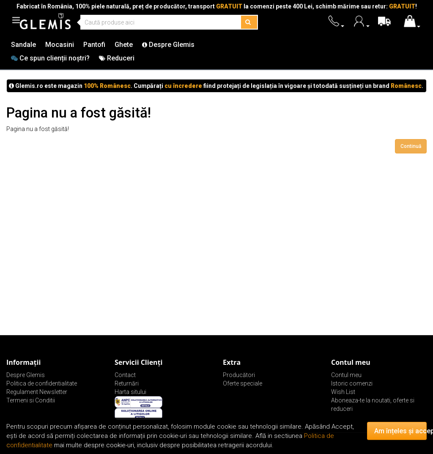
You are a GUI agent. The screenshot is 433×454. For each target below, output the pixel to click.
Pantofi (94, 45)
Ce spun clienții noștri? (50, 58)
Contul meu (346, 375)
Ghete (124, 45)
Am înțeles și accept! (400, 431)
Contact (125, 375)
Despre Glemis (168, 45)
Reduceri (116, 58)
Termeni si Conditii (30, 400)
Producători (239, 375)
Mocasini (59, 45)
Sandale (23, 45)
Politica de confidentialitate (41, 383)
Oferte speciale (242, 383)
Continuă (410, 146)
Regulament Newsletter (36, 391)
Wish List (343, 391)
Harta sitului (130, 391)
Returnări (127, 383)
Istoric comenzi (352, 383)
